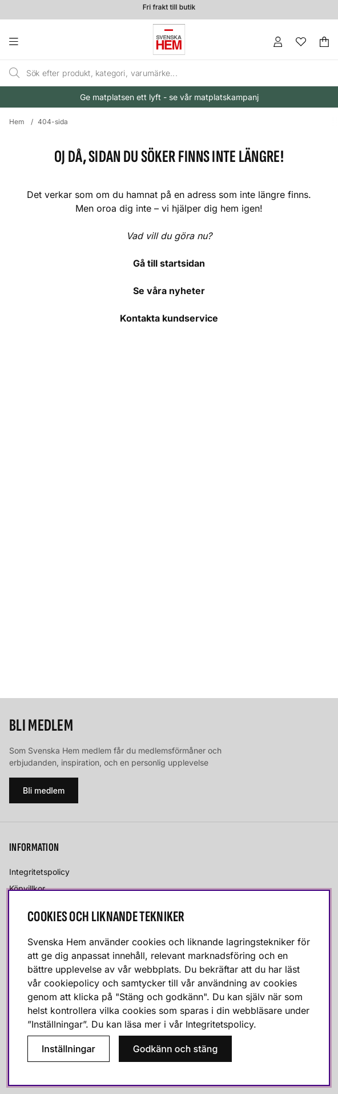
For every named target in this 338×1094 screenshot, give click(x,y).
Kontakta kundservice (169, 318)
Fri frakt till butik (169, 8)
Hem (17, 121)
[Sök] (149, 73)
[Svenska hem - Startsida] (169, 39)
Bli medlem (44, 790)
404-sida (53, 121)
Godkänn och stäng (175, 1049)
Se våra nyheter (169, 290)
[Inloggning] (278, 41)
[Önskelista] (301, 41)
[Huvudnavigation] (37, 41)
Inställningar (68, 1049)
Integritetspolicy (39, 872)
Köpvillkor (27, 888)
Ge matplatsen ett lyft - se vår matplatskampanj (169, 97)
